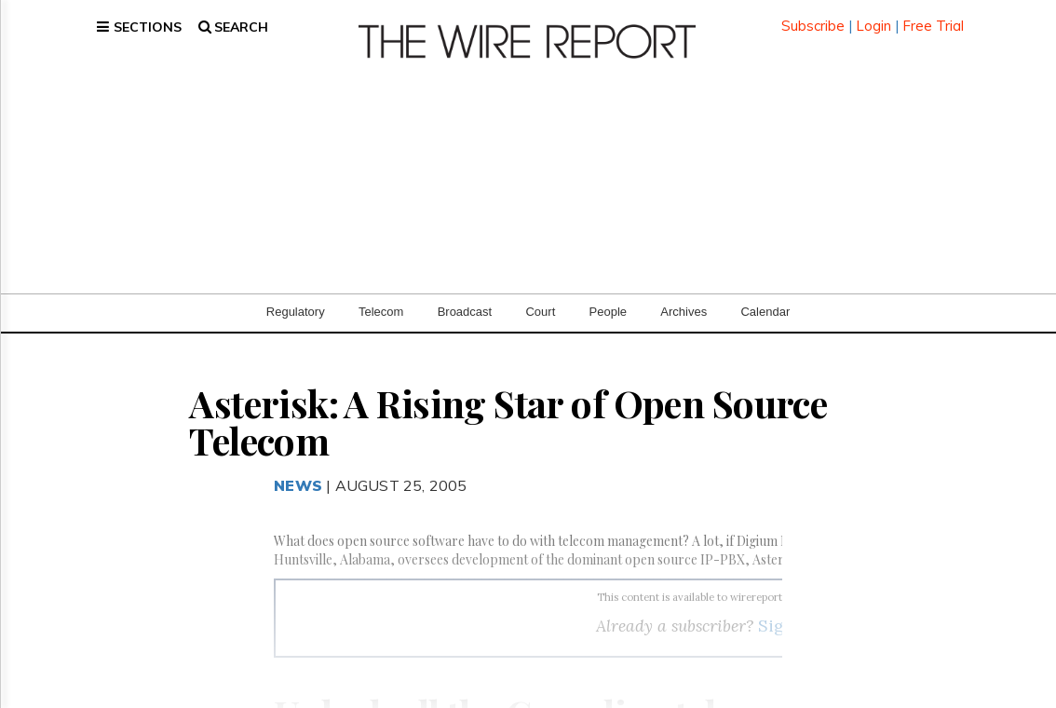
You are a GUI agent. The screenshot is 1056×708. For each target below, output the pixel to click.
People (608, 298)
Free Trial (933, 18)
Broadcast (465, 298)
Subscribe (813, 18)
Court (540, 298)
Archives (683, 298)
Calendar (765, 298)
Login (873, 18)
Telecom (381, 298)
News (298, 471)
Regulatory (295, 298)
